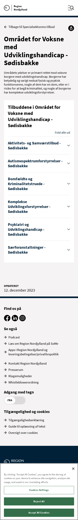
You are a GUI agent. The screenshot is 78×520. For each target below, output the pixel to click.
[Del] (71, 28)
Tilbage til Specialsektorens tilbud (29, 27)
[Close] (73, 468)
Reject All (38, 501)
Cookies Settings (39, 490)
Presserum (15, 370)
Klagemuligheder (20, 376)
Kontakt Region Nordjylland (27, 363)
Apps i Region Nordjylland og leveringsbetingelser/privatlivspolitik (33, 352)
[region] (39, 491)
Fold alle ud (62, 132)
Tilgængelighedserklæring (26, 420)
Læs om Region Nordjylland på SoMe (33, 343)
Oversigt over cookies (23, 432)
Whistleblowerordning (23, 382)
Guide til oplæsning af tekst (26, 426)
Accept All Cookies (39, 512)
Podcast (14, 337)
